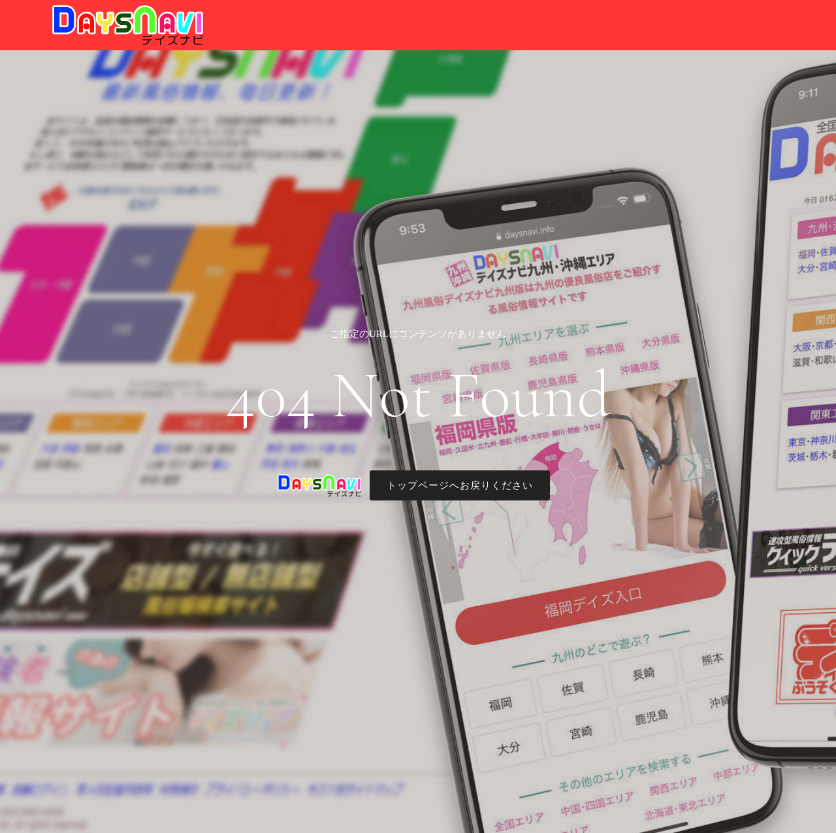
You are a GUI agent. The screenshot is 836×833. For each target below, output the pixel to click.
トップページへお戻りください (460, 485)
